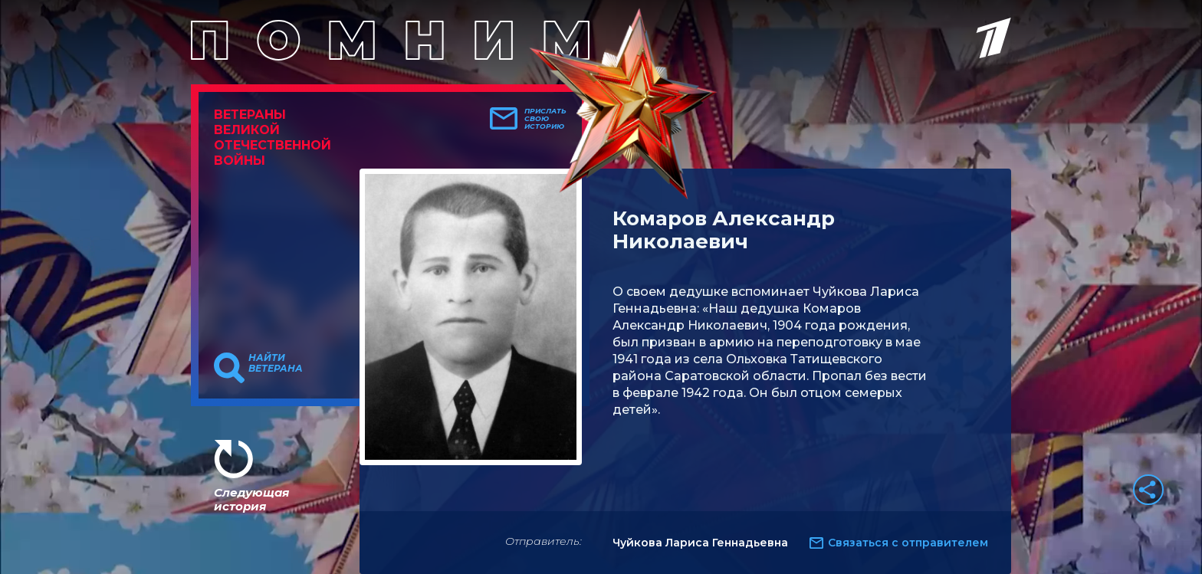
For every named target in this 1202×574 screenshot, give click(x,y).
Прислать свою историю (545, 118)
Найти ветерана (275, 363)
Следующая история (251, 499)
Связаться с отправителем (908, 542)
